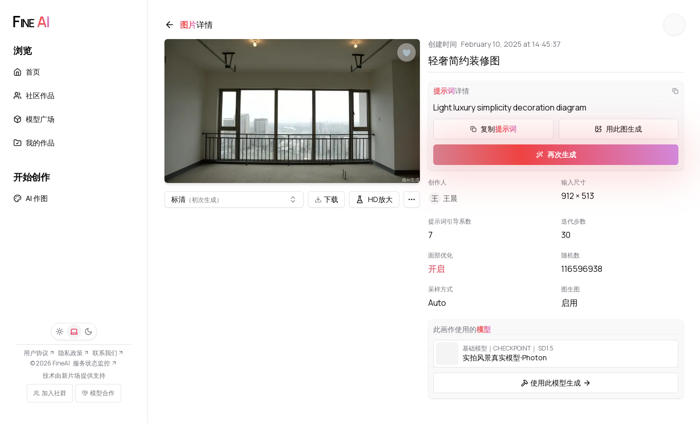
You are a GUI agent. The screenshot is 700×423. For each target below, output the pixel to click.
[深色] (88, 331)
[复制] (675, 91)
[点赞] (406, 53)
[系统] (74, 331)
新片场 (71, 376)
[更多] (411, 199)
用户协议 (39, 352)
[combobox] (234, 199)
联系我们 (108, 352)
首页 (26, 72)
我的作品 (33, 143)
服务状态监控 (95, 363)
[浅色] (59, 331)
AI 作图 (30, 198)
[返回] (169, 24)
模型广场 (33, 119)
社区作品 (33, 95)
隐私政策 (73, 352)
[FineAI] (30, 21)
